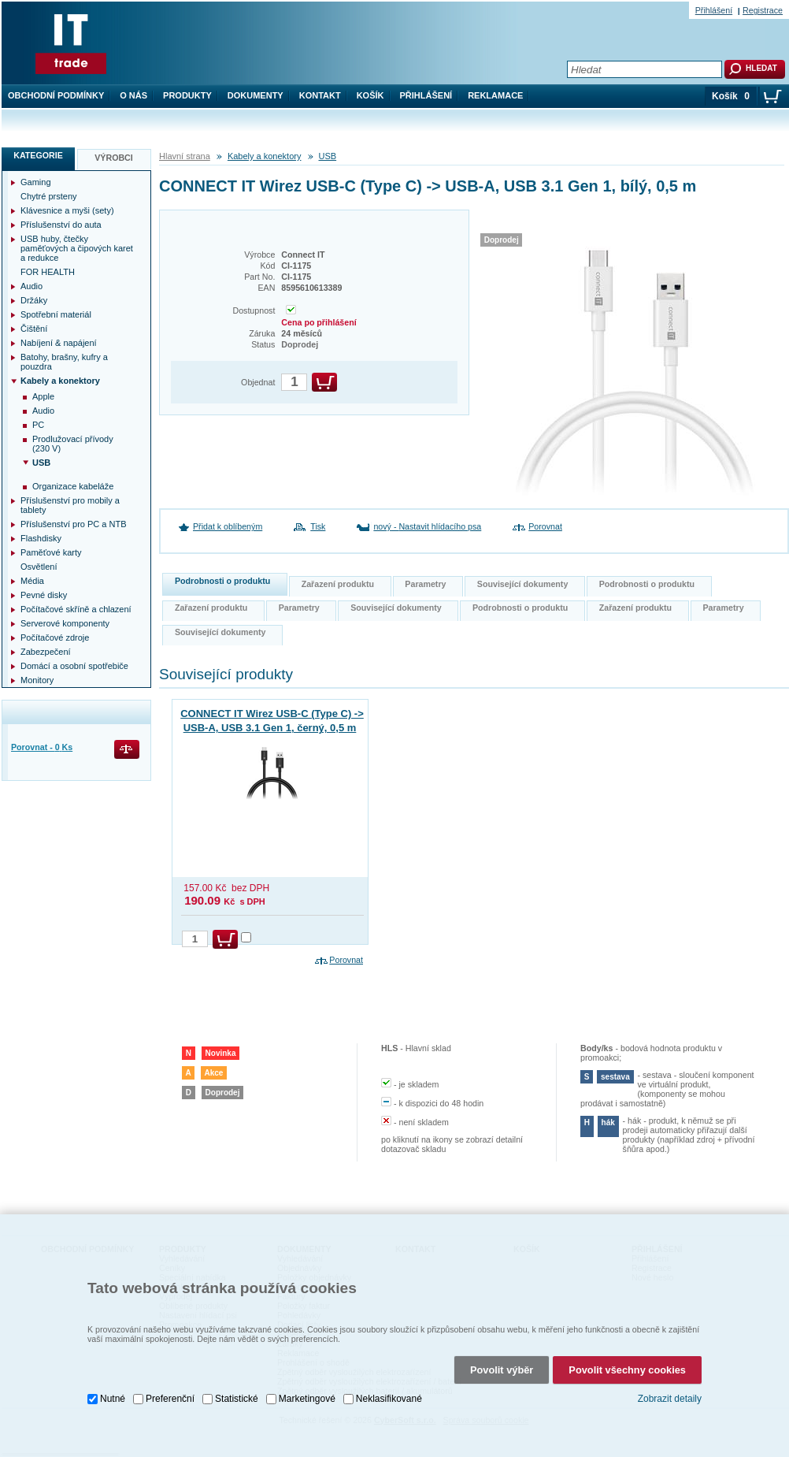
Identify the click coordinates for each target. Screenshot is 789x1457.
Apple (43, 396)
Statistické (236, 1398)
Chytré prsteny (48, 196)
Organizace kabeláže (72, 486)
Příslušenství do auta (61, 224)
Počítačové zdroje (54, 637)
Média (32, 580)
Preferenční (170, 1398)
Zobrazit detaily (670, 1398)
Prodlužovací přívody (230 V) (72, 443)
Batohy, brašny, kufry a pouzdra (64, 361)
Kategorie (38, 155)
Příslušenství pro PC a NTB (73, 524)
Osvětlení (38, 566)
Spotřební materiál (55, 314)
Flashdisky (40, 538)
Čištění (33, 328)
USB (328, 156)
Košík (370, 95)
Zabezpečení (45, 651)
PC (38, 424)
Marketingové (307, 1398)
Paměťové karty (51, 552)
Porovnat (545, 526)
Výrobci (113, 157)
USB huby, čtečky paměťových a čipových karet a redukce (76, 248)
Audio (31, 286)
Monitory (37, 680)
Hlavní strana (184, 156)
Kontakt (320, 95)
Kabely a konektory (265, 156)
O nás (133, 95)
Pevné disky (43, 595)
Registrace (763, 10)
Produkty (187, 95)
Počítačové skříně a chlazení (76, 609)
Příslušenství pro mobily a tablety (70, 505)
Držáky (33, 300)
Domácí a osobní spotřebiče (74, 666)
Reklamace (495, 95)
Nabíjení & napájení (58, 343)
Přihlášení (426, 95)
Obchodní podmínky (56, 95)
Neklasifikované (389, 1398)
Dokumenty (255, 95)
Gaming (35, 182)
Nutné (112, 1398)
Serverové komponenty (64, 623)
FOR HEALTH (47, 272)
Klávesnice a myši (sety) (67, 210)
